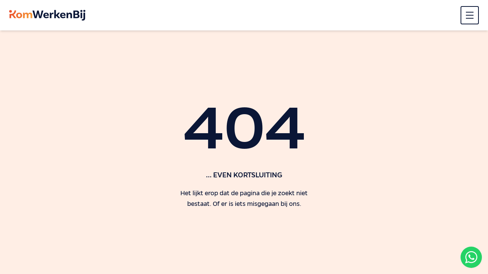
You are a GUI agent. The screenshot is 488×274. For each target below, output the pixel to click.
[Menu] (470, 15)
